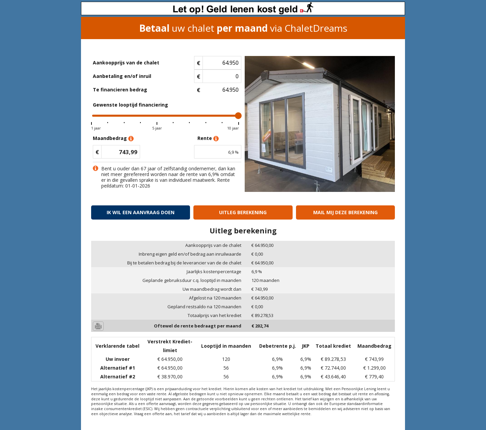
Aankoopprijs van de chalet (126, 62)
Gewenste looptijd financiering (130, 105)
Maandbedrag (113, 138)
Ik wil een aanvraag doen (140, 212)
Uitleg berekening (243, 212)
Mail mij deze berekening (345, 212)
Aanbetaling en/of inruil (122, 76)
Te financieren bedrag (120, 89)
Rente (208, 138)
